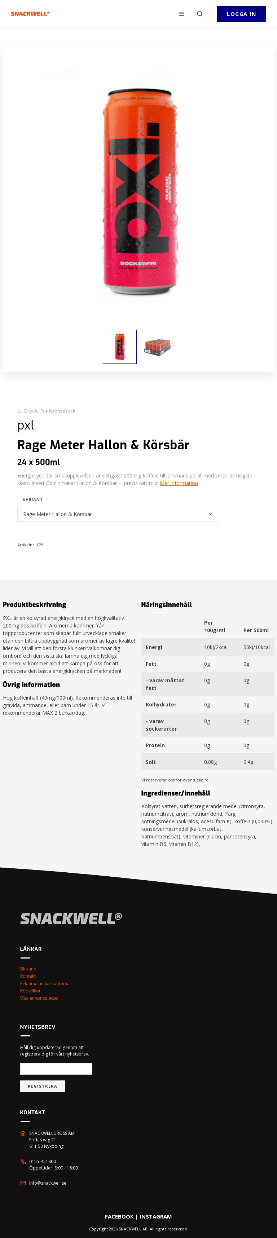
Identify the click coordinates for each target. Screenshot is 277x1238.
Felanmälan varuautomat (45, 984)
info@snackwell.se (47, 1183)
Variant (33, 500)
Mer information (179, 483)
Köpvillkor (30, 991)
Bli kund (28, 969)
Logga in (241, 13)
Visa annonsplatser (39, 998)
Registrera (43, 1086)
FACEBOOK (119, 1216)
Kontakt (28, 976)
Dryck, (31, 410)
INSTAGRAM (156, 1216)
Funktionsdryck (57, 410)
